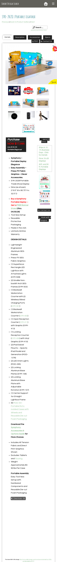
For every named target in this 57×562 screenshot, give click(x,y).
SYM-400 (24, 316)
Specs (47, 37)
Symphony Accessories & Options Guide (18, 430)
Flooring (18, 459)
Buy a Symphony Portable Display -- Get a (19, 202)
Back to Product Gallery (20, 22)
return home (43, 30)
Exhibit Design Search (10, 3)
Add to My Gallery (45, 140)
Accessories (35, 37)
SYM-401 (15, 306)
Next (33, 22)
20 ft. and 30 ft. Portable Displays (43, 166)
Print (35, 41)
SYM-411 (24, 322)
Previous (5, 22)
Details (7, 37)
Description (20, 37)
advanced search (35, 30)
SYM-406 (15, 338)
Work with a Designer (45, 219)
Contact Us (46, 41)
